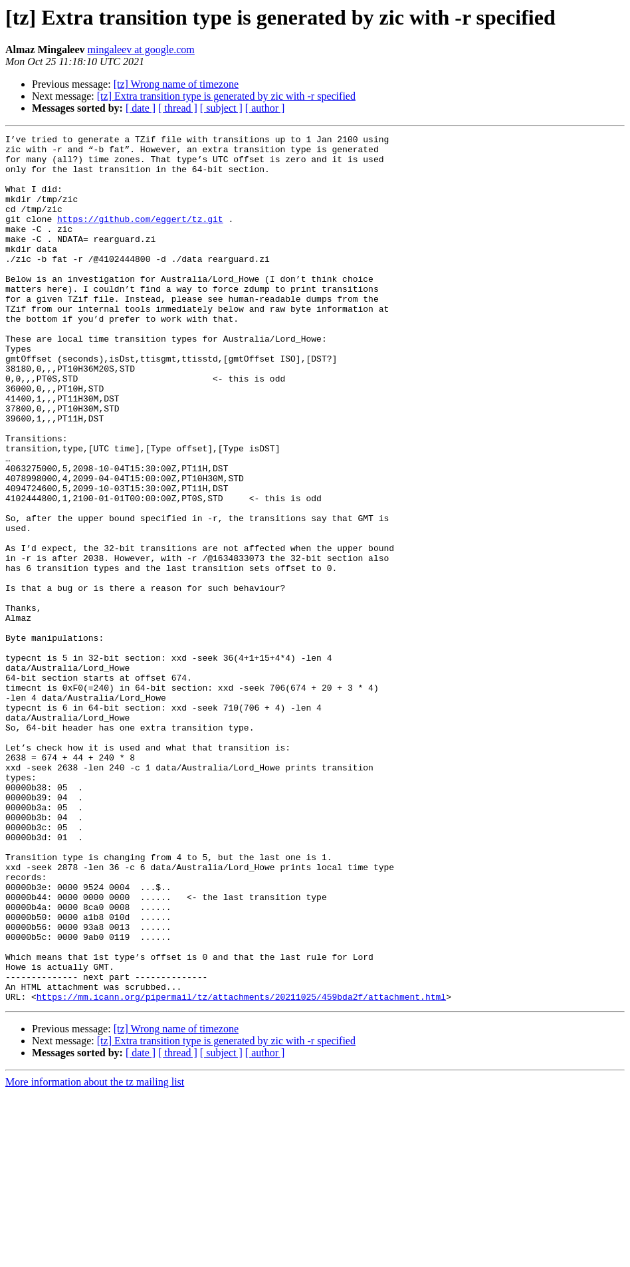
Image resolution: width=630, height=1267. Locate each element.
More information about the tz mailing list (94, 1255)
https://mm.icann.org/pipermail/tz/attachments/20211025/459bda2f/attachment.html (241, 1170)
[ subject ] (221, 108)
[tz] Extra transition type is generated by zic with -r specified (226, 96)
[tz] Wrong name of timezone (176, 84)
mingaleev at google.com (141, 49)
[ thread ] (177, 108)
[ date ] (141, 108)
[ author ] (265, 108)
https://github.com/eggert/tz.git (140, 237)
